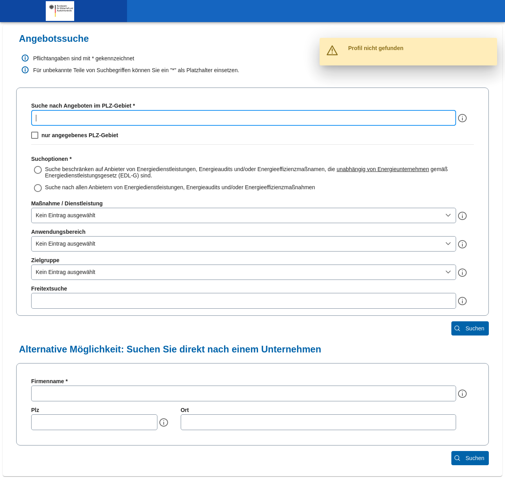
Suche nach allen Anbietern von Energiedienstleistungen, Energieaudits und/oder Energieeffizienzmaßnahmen (180, 187)
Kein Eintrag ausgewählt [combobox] (65, 215)
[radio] (252, 172)
